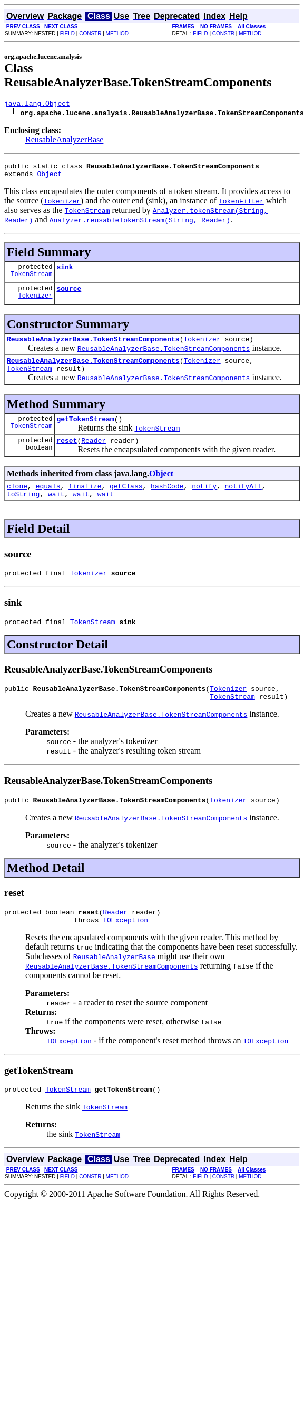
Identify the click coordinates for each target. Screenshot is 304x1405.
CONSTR (90, 33)
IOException (125, 949)
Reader (93, 456)
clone (17, 503)
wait (56, 512)
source (68, 296)
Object (49, 178)
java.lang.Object (37, 104)
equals (48, 503)
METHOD (117, 33)
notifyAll (243, 503)
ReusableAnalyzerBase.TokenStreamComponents (93, 348)
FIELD (67, 33)
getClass (126, 503)
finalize (84, 503)
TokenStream (31, 281)
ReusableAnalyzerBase (64, 141)
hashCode (167, 503)
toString (23, 512)
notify (204, 503)
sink (64, 273)
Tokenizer (35, 304)
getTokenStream (85, 432)
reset (66, 456)
